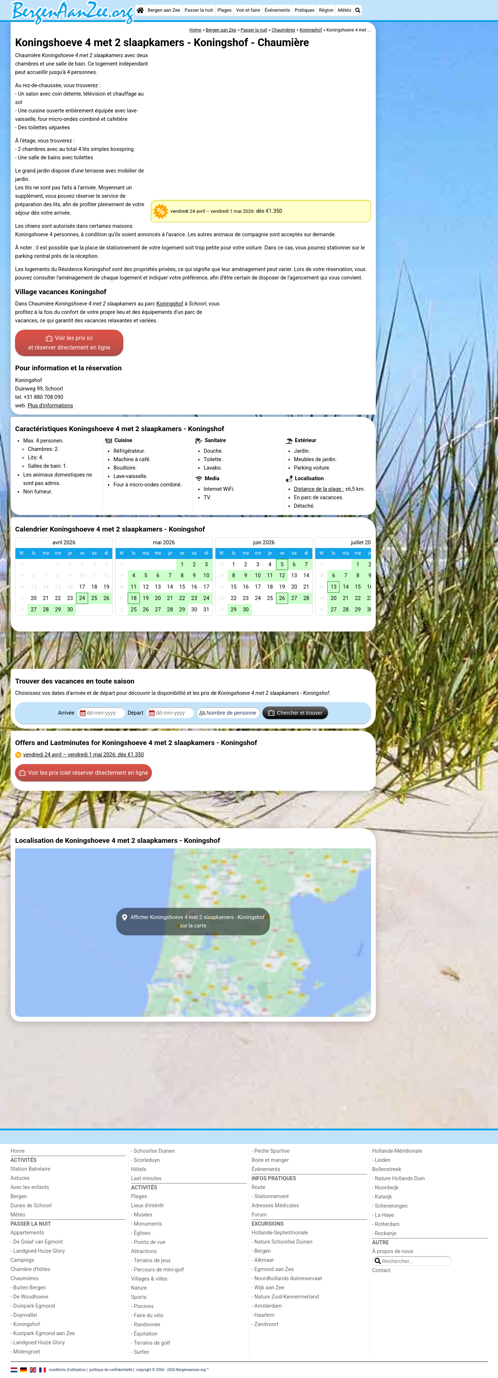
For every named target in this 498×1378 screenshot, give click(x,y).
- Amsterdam (267, 1306)
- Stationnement (270, 1196)
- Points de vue (148, 1242)
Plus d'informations (50, 406)
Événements (277, 10)
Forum (259, 1215)
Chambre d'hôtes (30, 1269)
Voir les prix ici (69, 343)
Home (18, 1151)
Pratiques (305, 10)
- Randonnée (145, 1325)
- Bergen (261, 1251)
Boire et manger (270, 1160)
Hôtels (138, 1169)
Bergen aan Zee (164, 10)
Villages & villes (149, 1279)
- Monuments (146, 1224)
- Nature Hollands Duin (398, 1178)
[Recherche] (358, 10)
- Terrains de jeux (151, 1260)
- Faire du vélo (147, 1315)
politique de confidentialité (110, 1370)
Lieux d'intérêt (147, 1206)
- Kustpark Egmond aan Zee (43, 1333)
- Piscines (142, 1306)
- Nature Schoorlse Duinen (282, 1242)
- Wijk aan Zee (268, 1288)
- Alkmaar (263, 1260)
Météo (344, 10)
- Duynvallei (24, 1315)
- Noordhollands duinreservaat (287, 1278)
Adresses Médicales (275, 1206)
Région (326, 10)
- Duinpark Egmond (33, 1306)
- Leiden (381, 1160)
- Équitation (144, 1334)
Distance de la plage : (319, 489)
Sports (138, 1297)
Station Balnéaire (31, 1169)
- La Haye (383, 1215)
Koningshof (169, 304)
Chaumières (25, 1278)
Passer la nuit (199, 10)
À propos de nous (392, 1251)
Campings (22, 1260)
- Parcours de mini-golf (157, 1270)
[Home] (140, 10)
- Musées (141, 1215)
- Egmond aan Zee (273, 1269)
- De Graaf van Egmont (37, 1242)
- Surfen (140, 1352)
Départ (136, 713)
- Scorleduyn (145, 1160)
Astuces (20, 1178)
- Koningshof (25, 1324)
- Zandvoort (265, 1324)
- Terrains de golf (150, 1343)
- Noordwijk (385, 1188)
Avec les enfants (30, 1187)
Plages (224, 10)
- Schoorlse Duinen (153, 1151)
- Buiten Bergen (28, 1288)
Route (258, 1187)
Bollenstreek (386, 1169)
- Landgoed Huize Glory (38, 1251)
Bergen (19, 1196)
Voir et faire (248, 10)
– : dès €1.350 (83, 755)
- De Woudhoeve (29, 1297)
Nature (139, 1288)
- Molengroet (25, 1352)
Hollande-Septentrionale (280, 1233)
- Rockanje (384, 1233)
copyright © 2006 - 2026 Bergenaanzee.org (171, 1370)
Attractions (144, 1251)
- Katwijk (382, 1197)
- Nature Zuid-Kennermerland (285, 1297)
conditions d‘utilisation (67, 1370)
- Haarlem (263, 1315)
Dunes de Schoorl (31, 1206)
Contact (381, 1270)
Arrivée (67, 713)
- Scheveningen (390, 1206)
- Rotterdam (386, 1224)
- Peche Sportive (271, 1151)
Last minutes (146, 1178)
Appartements (27, 1233)
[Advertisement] (433, 190)
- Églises (140, 1233)
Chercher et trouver (295, 713)
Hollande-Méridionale (397, 1151)
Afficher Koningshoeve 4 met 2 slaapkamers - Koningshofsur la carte (193, 921)
